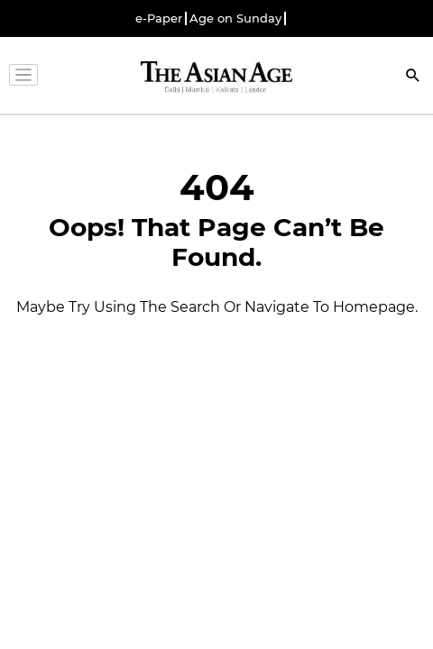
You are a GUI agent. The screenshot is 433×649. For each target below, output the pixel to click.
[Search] (413, 77)
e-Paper (158, 18)
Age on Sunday (235, 18)
